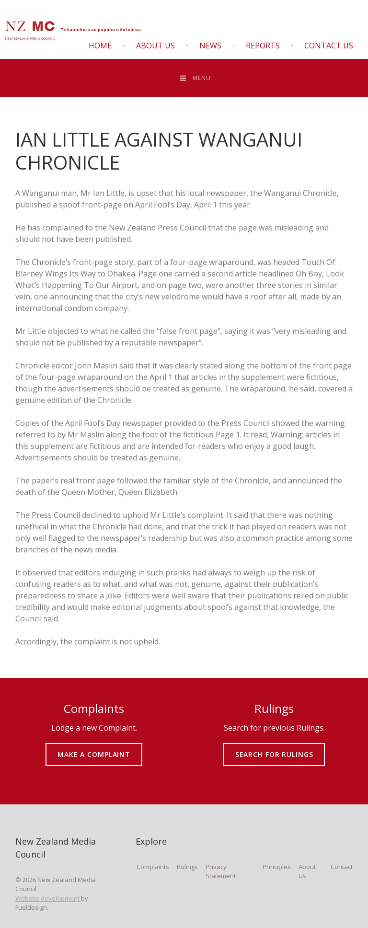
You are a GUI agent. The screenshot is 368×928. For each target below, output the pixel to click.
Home (100, 45)
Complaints (153, 866)
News (210, 45)
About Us (155, 45)
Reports (263, 45)
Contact (342, 866)
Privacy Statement (221, 871)
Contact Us (328, 45)
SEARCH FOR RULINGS (274, 747)
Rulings (187, 866)
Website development (48, 898)
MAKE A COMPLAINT (94, 747)
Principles (277, 866)
